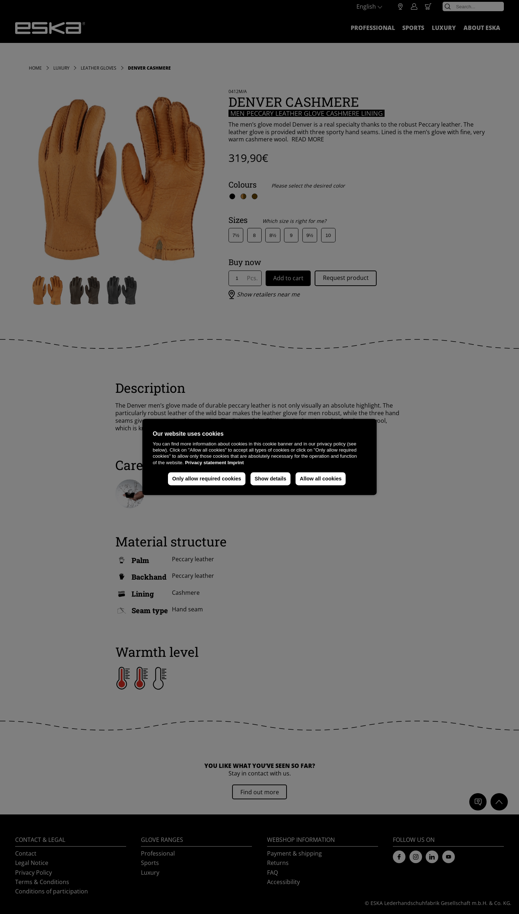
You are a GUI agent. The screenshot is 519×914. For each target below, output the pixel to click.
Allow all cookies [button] (321, 479)
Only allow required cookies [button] (206, 479)
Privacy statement (205, 462)
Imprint (235, 462)
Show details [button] (270, 479)
